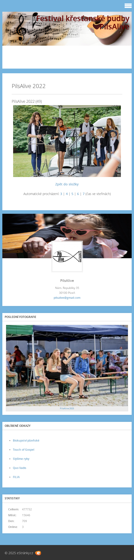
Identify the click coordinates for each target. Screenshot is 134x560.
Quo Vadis (19, 468)
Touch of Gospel (23, 450)
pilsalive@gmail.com (67, 298)
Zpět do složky (67, 184)
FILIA (16, 477)
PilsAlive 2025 (67, 408)
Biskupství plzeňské (26, 440)
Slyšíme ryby (21, 459)
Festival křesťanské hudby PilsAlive (82, 22)
